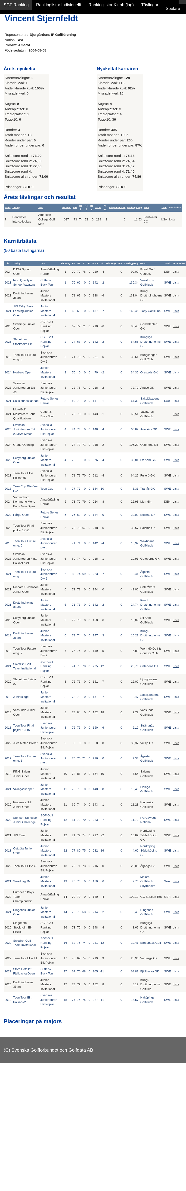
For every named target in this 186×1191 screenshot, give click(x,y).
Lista (172, 219)
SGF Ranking (16, 5)
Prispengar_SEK (117, 207)
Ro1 (75, 207)
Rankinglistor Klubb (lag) (111, 5)
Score (98, 207)
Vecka (8, 207)
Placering (66, 207)
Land (164, 207)
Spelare (173, 8)
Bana (146, 207)
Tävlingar (149, 5)
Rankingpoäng (134, 207)
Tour (40, 207)
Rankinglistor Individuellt (58, 5)
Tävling (16, 207)
